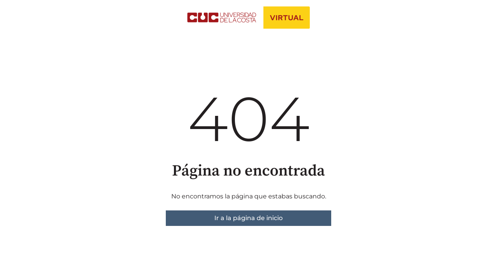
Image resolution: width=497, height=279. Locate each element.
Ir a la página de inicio (248, 218)
